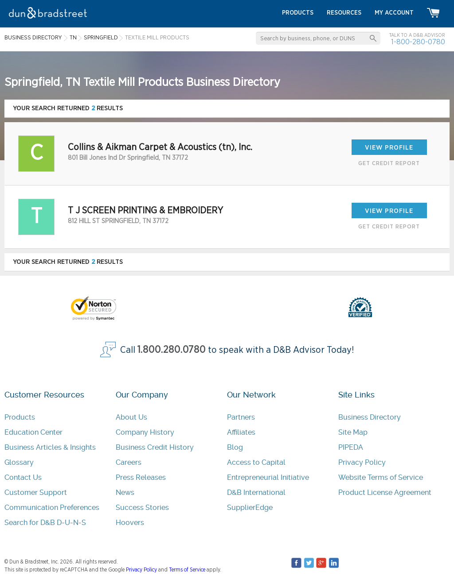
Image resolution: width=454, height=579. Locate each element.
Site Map (353, 432)
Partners (241, 417)
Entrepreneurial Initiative (268, 477)
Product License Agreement (384, 492)
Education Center (33, 432)
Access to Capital (256, 462)
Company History (145, 432)
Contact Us (23, 477)
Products (19, 417)
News (125, 492)
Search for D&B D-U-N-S (45, 522)
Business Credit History (155, 447)
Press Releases (141, 477)
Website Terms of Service (380, 477)
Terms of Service (187, 569)
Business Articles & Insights (50, 447)
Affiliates (241, 432)
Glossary (19, 462)
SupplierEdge (250, 507)
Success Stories (142, 507)
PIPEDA (350, 447)
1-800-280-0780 (418, 42)
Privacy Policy (362, 462)
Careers (128, 462)
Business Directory (369, 417)
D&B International (256, 492)
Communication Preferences (51, 507)
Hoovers (130, 522)
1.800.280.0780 (171, 350)
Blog (235, 447)
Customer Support (35, 492)
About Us (131, 417)
